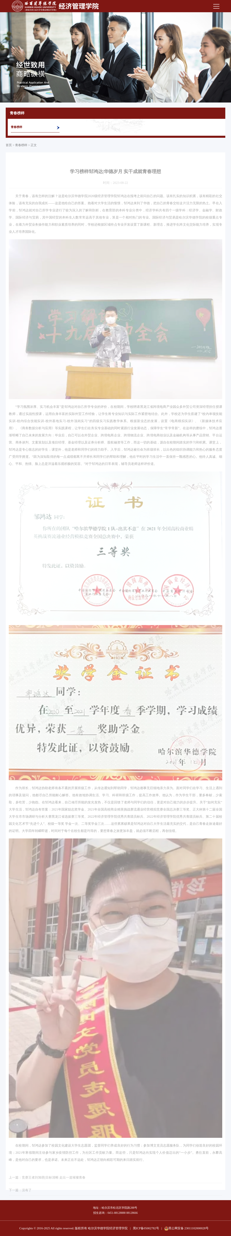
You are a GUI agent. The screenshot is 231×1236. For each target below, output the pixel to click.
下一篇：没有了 (20, 1198)
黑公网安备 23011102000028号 (186, 1228)
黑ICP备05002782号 (146, 1228)
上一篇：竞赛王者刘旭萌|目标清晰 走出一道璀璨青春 (47, 1186)
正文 (34, 145)
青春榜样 (16, 127)
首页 (9, 145)
